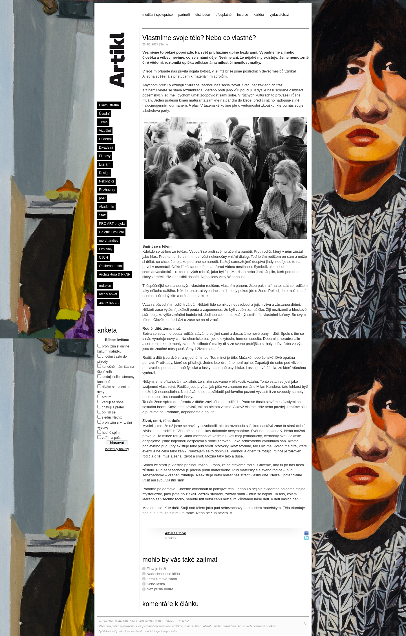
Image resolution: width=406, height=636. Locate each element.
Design (104, 173)
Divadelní (106, 147)
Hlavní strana (109, 105)
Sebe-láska (156, 584)
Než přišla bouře (160, 589)
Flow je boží (156, 569)
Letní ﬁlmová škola (162, 579)
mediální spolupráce (157, 15)
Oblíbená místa (110, 266)
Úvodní (104, 114)
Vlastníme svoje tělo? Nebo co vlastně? (199, 37)
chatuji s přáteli (113, 407)
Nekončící (106, 181)
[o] (305, 623)
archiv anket (108, 294)
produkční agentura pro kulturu (161, 631)
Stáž (102, 215)
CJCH (103, 257)
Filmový (105, 156)
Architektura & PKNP (114, 274)
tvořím (106, 397)
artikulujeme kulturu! (130, 631)
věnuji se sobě (112, 402)
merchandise (108, 241)
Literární (105, 164)
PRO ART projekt (112, 224)
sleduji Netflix (112, 417)
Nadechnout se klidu (163, 574)
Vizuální (105, 131)
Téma (103, 122)
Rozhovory (107, 190)
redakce (105, 286)
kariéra (259, 15)
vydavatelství (279, 15)
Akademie (106, 207)
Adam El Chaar (175, 533)
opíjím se (109, 412)
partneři (184, 15)
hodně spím (111, 433)
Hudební (105, 139)
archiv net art (108, 303)
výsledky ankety (117, 449)
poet (102, 198)
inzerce (242, 15)
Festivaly (105, 249)
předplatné (223, 15)
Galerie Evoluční (111, 232)
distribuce (202, 15)
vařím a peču (111, 438)
